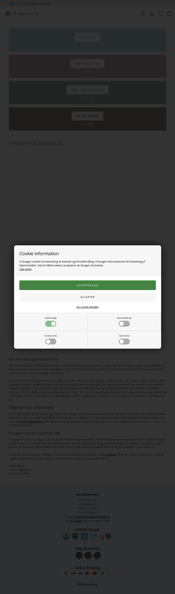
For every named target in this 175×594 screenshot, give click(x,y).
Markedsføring (124, 321)
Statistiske (124, 339)
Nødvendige (51, 321)
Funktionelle (51, 339)
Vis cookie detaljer (87, 307)
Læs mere (25, 269)
